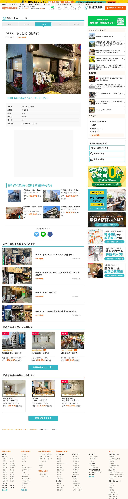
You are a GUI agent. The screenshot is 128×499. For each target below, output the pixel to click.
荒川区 (12, 470)
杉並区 (12, 479)
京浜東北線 (60, 470)
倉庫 (40, 468)
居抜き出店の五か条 (116, 476)
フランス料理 (26, 479)
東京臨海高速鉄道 (94, 470)
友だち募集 (52, 7)
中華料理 (25, 483)
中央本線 (60, 468)
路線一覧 (91, 476)
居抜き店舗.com (7, 429)
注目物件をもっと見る (43, 367)
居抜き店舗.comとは (116, 472)
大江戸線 (76, 485)
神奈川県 (4, 488)
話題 (59, 24)
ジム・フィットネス (45, 459)
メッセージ (66, 7)
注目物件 (112, 461)
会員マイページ (113, 494)
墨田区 (5, 463)
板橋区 (12, 481)
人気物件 (112, 463)
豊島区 (12, 468)
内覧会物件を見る (43, 418)
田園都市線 (60, 485)
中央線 (59, 459)
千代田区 (5, 459)
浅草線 (75, 479)
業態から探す (97, 159)
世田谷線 (60, 490)
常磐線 (59, 472)
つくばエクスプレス (95, 472)
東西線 (75, 463)
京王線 (92, 461)
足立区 (5, 474)
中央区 (12, 459)
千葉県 (12, 488)
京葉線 (59, 474)
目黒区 (5, 476)
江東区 (12, 463)
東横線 (59, 483)
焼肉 (23, 485)
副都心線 (76, 474)
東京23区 (5, 456)
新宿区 (5, 472)
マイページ (79, 7)
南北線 (75, 472)
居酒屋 (24, 454)
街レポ (27, 24)
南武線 (59, 476)
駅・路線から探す (99, 148)
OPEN (43, 24)
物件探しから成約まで (117, 474)
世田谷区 (13, 465)
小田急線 (92, 465)
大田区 (5, 465)
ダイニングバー (27, 468)
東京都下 (4, 485)
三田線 (75, 481)
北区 (4, 470)
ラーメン (25, 456)
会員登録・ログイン (115, 7)
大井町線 (60, 488)
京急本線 (91, 474)
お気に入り (59, 7)
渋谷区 (5, 468)
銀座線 (75, 456)
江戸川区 (5, 481)
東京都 (4, 454)
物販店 (41, 465)
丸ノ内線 (76, 459)
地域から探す (97, 153)
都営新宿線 (76, 483)
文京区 (12, 472)
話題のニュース (97, 128)
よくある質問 (113, 496)
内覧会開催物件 (115, 465)
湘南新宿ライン (62, 463)
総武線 (59, 465)
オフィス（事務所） (45, 454)
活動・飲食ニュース (21, 429)
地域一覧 (4, 490)
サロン (41, 463)
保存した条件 (73, 7)
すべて (10, 24)
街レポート (96, 132)
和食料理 (25, 476)
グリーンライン (78, 490)
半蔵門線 (76, 470)
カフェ (24, 461)
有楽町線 (76, 468)
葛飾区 (12, 476)
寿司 (23, 472)
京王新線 (92, 459)
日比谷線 (76, 461)
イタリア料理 (26, 481)
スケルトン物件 (44, 476)
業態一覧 (24, 490)
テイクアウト (26, 470)
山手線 (59, 456)
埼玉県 (12, 485)
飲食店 (24, 459)
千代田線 (76, 465)
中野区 (5, 479)
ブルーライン (77, 488)
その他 (24, 488)
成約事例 (112, 468)
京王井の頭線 (94, 456)
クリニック (43, 461)
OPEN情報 (22, 37)
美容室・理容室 (44, 456)
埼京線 (59, 461)
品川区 (12, 474)
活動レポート (114, 492)
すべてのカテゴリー (99, 121)
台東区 (12, 461)
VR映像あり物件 (115, 459)
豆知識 (76, 24)
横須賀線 (60, 479)
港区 (4, 461)
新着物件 (112, 456)
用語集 (112, 479)
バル (23, 465)
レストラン (25, 474)
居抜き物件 (43, 474)
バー (23, 463)
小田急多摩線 (94, 468)
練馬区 (5, 483)
